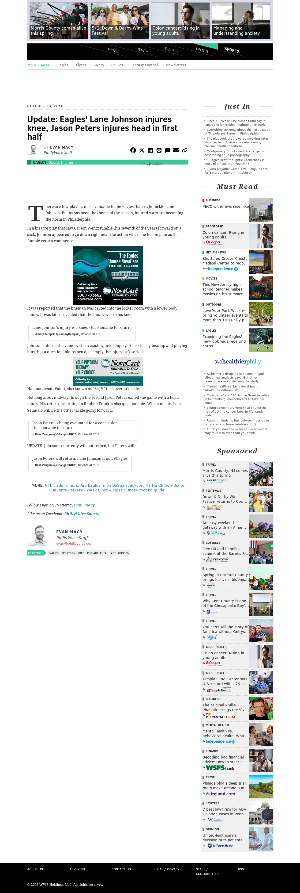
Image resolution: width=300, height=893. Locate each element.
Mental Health (217, 725)
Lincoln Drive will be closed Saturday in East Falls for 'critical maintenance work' (235, 123)
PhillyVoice (59, 52)
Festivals (213, 490)
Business (213, 200)
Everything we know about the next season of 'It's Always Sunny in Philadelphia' (237, 131)
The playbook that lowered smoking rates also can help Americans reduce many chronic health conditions (236, 142)
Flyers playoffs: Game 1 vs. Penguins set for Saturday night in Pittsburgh (235, 170)
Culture (172, 50)
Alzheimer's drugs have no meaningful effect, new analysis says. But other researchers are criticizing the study (234, 377)
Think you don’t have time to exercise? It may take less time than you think (235, 431)
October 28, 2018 (91, 334)
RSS (241, 869)
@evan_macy (82, 505)
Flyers (81, 64)
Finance (212, 751)
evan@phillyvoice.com (74, 543)
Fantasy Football (145, 64)
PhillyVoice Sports (81, 514)
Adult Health (216, 647)
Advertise (77, 869)
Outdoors (214, 304)
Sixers (99, 64)
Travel (211, 464)
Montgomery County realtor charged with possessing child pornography (236, 153)
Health (142, 50)
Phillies (117, 64)
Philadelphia (97, 553)
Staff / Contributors (207, 871)
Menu (34, 51)
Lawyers (212, 803)
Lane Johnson (119, 553)
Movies (211, 278)
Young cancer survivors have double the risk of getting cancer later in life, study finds (235, 411)
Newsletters (176, 64)
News (112, 50)
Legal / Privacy (167, 869)
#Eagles (121, 458)
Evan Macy (61, 147)
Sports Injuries (61, 162)
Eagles (62, 64)
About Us (35, 869)
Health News (216, 252)
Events (202, 50)
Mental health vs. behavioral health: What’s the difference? (232, 388)
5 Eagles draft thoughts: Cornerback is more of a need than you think (234, 161)
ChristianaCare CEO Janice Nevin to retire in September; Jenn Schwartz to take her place (236, 399)
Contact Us (121, 869)
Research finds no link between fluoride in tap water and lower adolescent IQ (236, 422)
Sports (232, 50)
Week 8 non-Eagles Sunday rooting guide (125, 490)
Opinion (212, 829)
